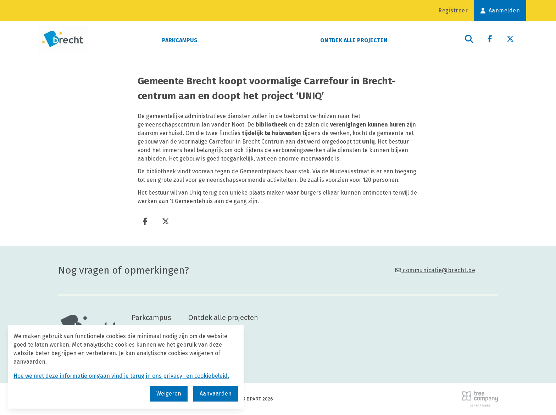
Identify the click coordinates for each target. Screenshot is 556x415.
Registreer (453, 10)
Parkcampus (180, 40)
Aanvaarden (216, 393)
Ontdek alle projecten (354, 40)
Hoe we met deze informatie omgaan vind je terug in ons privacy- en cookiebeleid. (121, 375)
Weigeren (168, 393)
